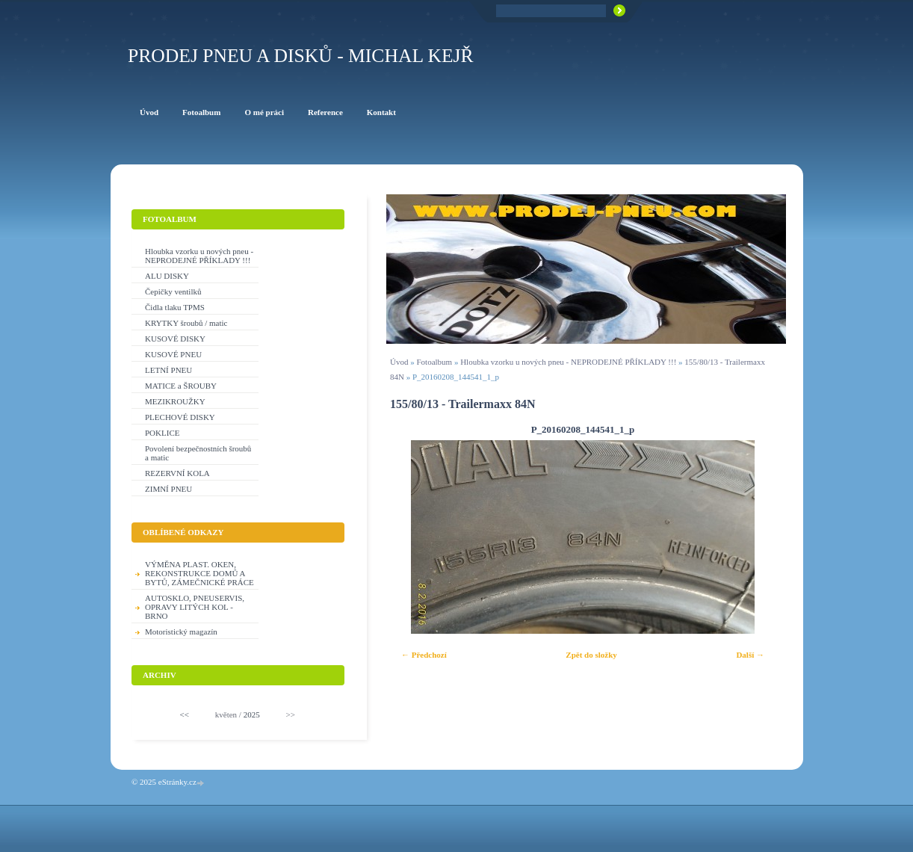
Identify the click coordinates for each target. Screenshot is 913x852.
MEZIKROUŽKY (175, 401)
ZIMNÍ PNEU (168, 488)
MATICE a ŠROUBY (181, 385)
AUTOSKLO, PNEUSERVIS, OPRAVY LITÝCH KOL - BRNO (194, 606)
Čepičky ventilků (173, 291)
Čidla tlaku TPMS (175, 307)
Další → (750, 654)
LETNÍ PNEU (168, 369)
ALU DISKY (167, 275)
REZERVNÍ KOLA (177, 473)
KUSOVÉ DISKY (175, 338)
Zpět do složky (591, 654)
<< (184, 714)
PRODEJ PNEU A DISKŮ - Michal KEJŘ (301, 56)
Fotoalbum (434, 361)
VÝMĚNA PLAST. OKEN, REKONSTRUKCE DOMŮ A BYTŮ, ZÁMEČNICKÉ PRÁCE (199, 573)
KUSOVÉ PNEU (173, 354)
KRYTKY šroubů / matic (186, 322)
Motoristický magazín (181, 631)
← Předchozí (424, 654)
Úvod (399, 361)
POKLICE (162, 432)
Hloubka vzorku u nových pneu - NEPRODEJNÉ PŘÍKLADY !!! (568, 361)
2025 (252, 714)
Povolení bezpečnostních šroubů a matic (198, 453)
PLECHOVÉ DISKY (180, 417)
